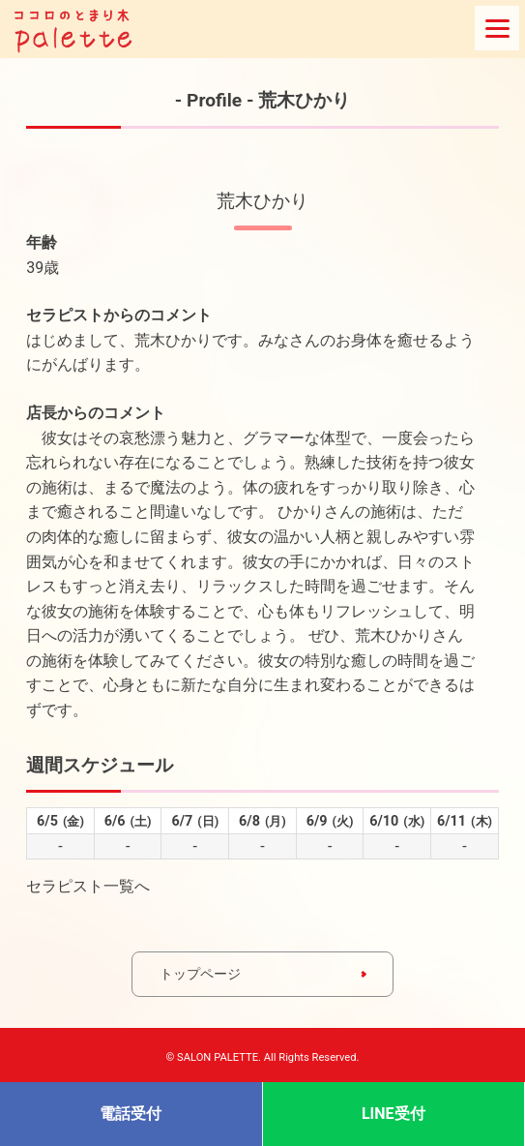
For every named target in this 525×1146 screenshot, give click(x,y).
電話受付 (130, 1113)
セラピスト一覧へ (88, 886)
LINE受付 (393, 1113)
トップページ (200, 973)
